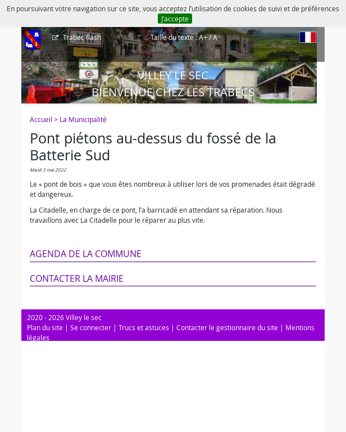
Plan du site (45, 327)
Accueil (41, 119)
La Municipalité (83, 119)
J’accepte (175, 18)
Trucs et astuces (144, 327)
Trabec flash (81, 37)
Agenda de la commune (86, 254)
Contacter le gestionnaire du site (227, 327)
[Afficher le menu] (32, 41)
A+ (203, 37)
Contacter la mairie (77, 278)
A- (216, 37)
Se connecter (90, 327)
